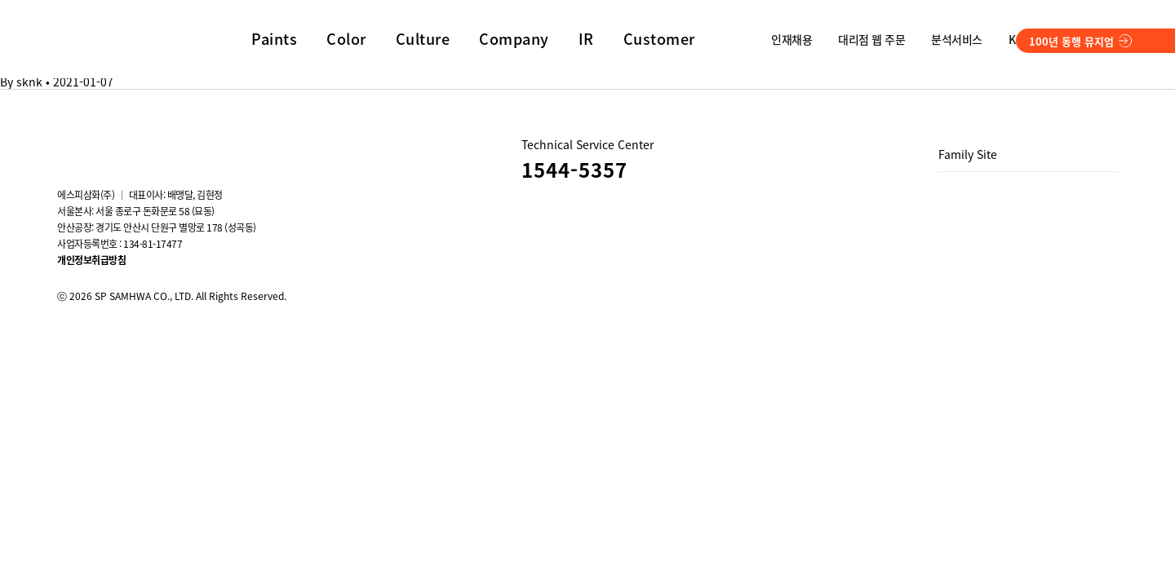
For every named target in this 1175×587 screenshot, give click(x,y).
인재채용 (791, 39)
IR (586, 39)
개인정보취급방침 (91, 260)
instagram (67, 145)
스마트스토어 (199, 145)
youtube (111, 145)
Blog (155, 145)
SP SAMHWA (118, 36)
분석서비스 (956, 39)
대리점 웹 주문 (871, 39)
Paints (274, 39)
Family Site (967, 154)
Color (346, 39)
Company (514, 39)
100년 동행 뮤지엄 (1080, 41)
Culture (423, 39)
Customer (659, 39)
